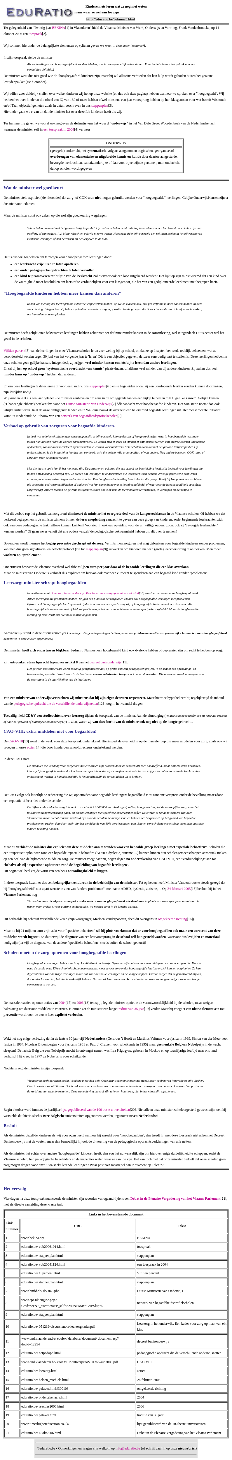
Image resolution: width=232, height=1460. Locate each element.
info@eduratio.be (128, 1448)
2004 (62, 1003)
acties (31, 747)
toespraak (35, 34)
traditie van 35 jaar (131, 1009)
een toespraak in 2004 (58, 129)
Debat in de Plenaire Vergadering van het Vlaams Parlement (175, 1199)
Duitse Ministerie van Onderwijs (89, 404)
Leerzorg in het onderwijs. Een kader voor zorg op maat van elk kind (95, 593)
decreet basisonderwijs (105, 662)
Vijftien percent (14, 351)
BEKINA (58, 28)
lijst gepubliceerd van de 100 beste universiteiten (96, 1110)
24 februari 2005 (179, 889)
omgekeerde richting (172, 919)
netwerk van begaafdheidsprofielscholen (89, 416)
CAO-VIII (15, 741)
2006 (79, 1003)
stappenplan (99, 105)
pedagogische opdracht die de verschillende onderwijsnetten (56, 704)
